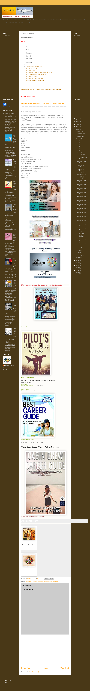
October (80, 131)
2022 (77, 121)
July (79, 138)
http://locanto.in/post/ (32, 68)
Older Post (64, 668)
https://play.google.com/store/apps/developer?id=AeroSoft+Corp (33, 516)
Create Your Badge (7, 106)
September (81, 133)
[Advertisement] (45, 650)
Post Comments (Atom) (35, 672)
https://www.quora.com (27, 86)
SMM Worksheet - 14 (14, 283)
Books (8, 35)
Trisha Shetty (6, 101)
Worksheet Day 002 (14, 184)
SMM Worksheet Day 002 (14, 237)
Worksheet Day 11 (14, 162)
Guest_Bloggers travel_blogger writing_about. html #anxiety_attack (10, 116)
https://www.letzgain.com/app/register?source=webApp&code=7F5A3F (41, 89)
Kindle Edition (25, 389)
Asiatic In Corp (9, 365)
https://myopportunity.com (34, 66)
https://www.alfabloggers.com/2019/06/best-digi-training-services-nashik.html (42, 103)
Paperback (24, 384)
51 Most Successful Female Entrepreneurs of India (82, 156)
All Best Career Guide (27, 439)
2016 (77, 265)
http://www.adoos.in (31, 76)
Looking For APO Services (81, 166)
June (79, 247)
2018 (77, 260)
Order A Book (25, 327)
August (80, 136)
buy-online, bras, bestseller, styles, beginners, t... (81, 234)
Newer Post (25, 668)
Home (45, 668)
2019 (77, 129)
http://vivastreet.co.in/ (32, 70)
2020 (77, 126)
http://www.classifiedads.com (34, 78)
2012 (77, 273)
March (79, 255)
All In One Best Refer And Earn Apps (81, 176)
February (80, 257)
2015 (77, 268)
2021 (77, 124)
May (79, 250)
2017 (77, 263)
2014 (77, 270)
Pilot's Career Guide (27, 377)
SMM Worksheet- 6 (14, 331)
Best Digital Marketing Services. (80, 170)
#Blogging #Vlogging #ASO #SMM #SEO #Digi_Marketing (42, 581)
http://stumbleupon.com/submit (35, 80)
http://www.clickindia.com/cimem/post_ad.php (39, 72)
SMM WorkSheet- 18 (14, 261)
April (79, 252)
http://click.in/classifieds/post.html (36, 74)
